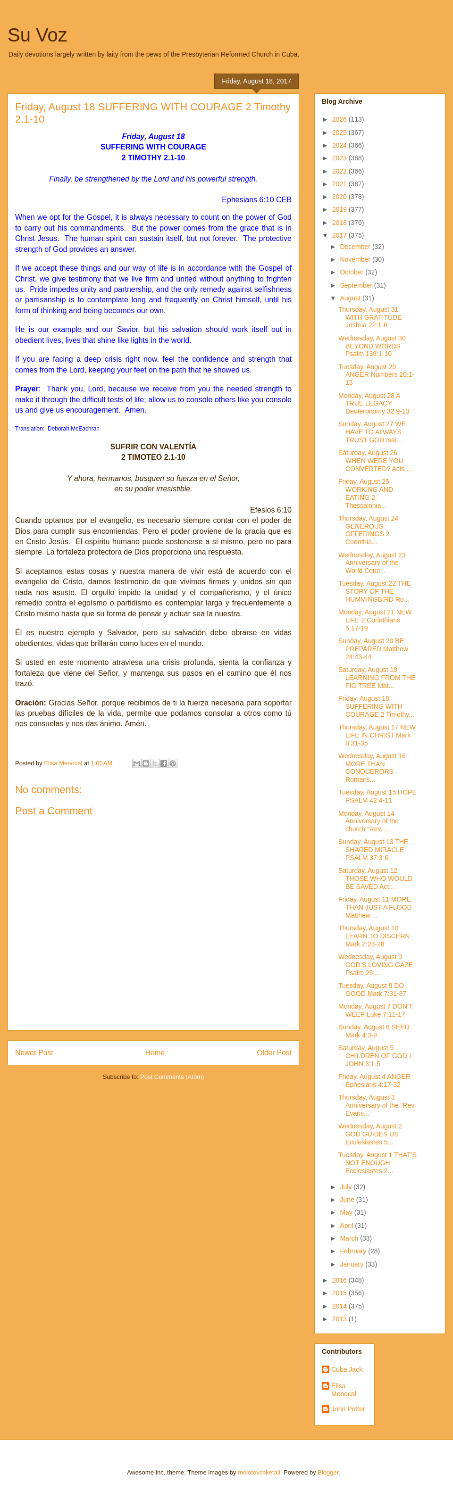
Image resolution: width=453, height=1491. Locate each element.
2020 (340, 196)
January (352, 1264)
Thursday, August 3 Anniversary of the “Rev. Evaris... (377, 1105)
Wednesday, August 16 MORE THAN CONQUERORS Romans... (372, 767)
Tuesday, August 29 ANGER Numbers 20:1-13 (376, 375)
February (354, 1251)
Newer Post (34, 1053)
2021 (340, 184)
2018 (340, 222)
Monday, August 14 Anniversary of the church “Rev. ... (368, 821)
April (347, 1225)
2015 (340, 1293)
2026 (340, 119)
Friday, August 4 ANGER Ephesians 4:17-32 (374, 1080)
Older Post (274, 1053)
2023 (340, 158)
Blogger (328, 1472)
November (356, 259)
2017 (340, 235)
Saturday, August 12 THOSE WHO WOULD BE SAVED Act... (375, 878)
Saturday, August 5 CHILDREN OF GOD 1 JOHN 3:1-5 (375, 1056)
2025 (340, 132)
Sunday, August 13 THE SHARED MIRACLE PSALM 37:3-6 (373, 849)
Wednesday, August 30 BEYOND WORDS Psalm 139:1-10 (372, 346)
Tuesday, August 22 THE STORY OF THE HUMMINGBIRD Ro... (374, 591)
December (356, 246)
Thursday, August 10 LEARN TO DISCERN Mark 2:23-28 (374, 936)
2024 (340, 145)
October (352, 272)
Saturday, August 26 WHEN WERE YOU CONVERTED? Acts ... (375, 460)
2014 (340, 1306)
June (348, 1199)
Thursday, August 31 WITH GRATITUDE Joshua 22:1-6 (370, 317)
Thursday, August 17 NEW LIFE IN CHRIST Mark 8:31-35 (377, 735)
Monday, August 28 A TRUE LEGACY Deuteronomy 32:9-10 (373, 403)
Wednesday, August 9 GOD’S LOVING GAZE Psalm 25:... (375, 965)
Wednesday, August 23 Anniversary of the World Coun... (372, 563)
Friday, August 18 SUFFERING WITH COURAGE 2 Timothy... (376, 706)
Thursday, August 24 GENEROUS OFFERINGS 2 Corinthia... (368, 530)
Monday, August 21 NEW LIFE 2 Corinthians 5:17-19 (374, 620)
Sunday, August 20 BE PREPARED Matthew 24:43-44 (373, 649)
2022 (340, 171)
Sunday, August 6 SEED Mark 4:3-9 (374, 1031)
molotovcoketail (259, 1472)
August (351, 298)
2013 (340, 1319)
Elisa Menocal (343, 1390)
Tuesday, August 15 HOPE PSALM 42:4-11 (377, 796)
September (357, 285)
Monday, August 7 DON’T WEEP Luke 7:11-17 (375, 1010)
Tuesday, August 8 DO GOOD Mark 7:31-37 (372, 989)
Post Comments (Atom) (172, 1076)
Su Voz (37, 35)
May (347, 1212)
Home (155, 1053)
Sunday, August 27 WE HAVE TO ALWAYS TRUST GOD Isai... (372, 432)
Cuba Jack (346, 1369)
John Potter (348, 1409)
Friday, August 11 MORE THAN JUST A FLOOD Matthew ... (375, 907)
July (346, 1187)
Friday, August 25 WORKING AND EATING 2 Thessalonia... (365, 493)
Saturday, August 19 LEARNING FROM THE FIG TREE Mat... (376, 677)
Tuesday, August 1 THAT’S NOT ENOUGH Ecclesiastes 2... (377, 1163)
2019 (340, 209)
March (350, 1238)
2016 (340, 1280)
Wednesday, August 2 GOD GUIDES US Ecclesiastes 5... (370, 1134)
